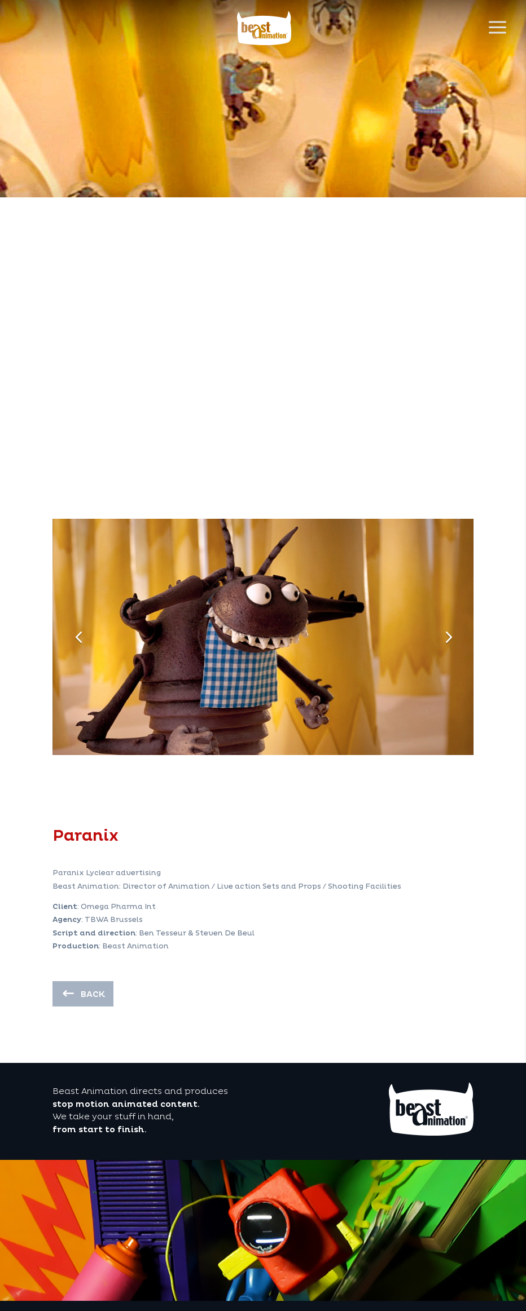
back (93, 994)
